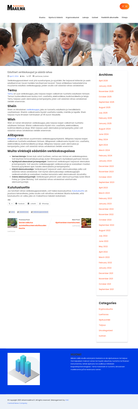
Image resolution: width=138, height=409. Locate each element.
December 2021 (106, 273)
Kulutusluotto (78, 191)
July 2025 (103, 113)
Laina (13, 212)
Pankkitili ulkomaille (109, 17)
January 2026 (105, 86)
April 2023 (103, 187)
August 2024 (105, 129)
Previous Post (28, 224)
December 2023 (106, 166)
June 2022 (103, 241)
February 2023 (105, 198)
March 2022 (104, 257)
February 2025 (105, 118)
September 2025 (106, 102)
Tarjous (102, 325)
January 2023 (105, 203)
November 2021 (106, 278)
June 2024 (104, 134)
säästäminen (23, 212)
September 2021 (106, 289)
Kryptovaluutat (72, 17)
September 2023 (106, 182)
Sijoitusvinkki (104, 320)
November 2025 (106, 91)
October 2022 (105, 220)
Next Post (70, 221)
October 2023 (105, 177)
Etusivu (42, 17)
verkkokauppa (33, 109)
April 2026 (103, 80)
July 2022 (103, 236)
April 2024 (103, 145)
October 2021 (105, 284)
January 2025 (105, 123)
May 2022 (103, 246)
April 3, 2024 (14, 76)
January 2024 (105, 161)
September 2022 (106, 225)
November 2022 (106, 214)
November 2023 (106, 171)
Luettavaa (38, 76)
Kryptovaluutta (106, 309)
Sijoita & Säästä (56, 17)
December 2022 (106, 209)
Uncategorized (106, 330)
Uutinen (46, 76)
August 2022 (104, 230)
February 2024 (105, 155)
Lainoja (85, 17)
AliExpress (12, 138)
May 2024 (103, 139)
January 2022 (105, 268)
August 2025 (104, 107)
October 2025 (105, 96)
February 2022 (105, 262)
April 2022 (103, 252)
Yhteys (125, 17)
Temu (10, 93)
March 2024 (104, 150)
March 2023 (104, 193)
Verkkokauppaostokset (40, 212)
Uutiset (95, 17)
